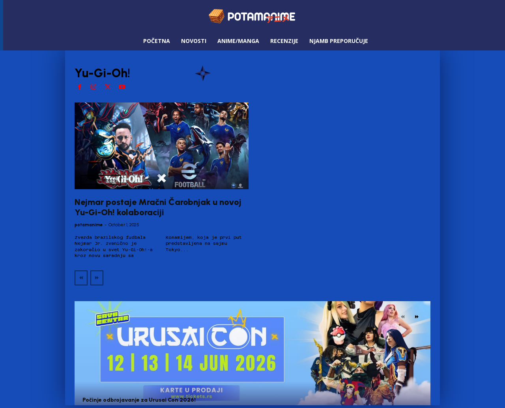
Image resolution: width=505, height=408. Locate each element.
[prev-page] (81, 277)
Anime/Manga (100, 180)
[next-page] (417, 317)
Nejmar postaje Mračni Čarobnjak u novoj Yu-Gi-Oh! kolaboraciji (158, 207)
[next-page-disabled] (96, 277)
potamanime (89, 224)
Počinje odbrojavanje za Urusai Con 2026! (139, 400)
